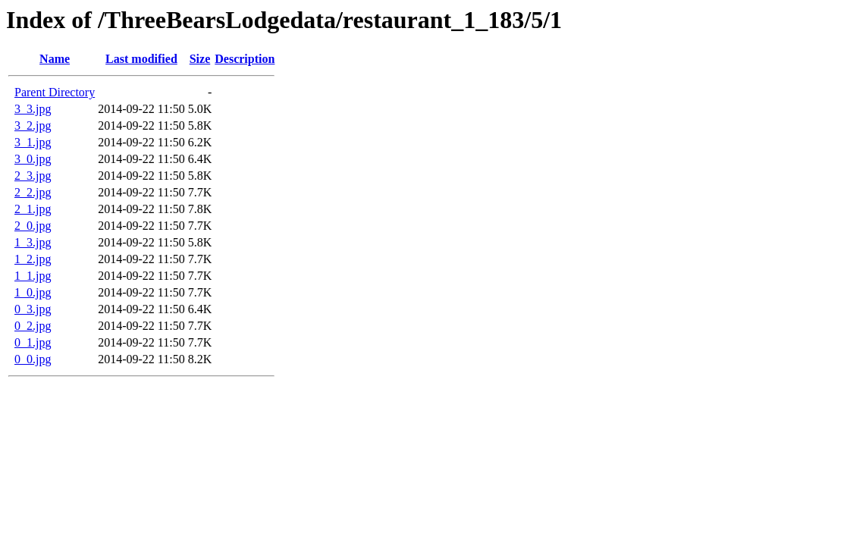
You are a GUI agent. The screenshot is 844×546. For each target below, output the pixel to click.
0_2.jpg (32, 325)
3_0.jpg (32, 158)
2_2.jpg (32, 192)
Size (200, 58)
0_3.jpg (32, 309)
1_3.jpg (32, 242)
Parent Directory (54, 92)
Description (245, 58)
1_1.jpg (32, 275)
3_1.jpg (32, 142)
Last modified (141, 58)
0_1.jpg (32, 342)
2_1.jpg (32, 208)
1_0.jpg (32, 292)
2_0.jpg (32, 225)
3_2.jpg (32, 125)
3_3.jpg (32, 108)
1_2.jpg (32, 259)
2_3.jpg (32, 175)
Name (54, 58)
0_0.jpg (32, 359)
